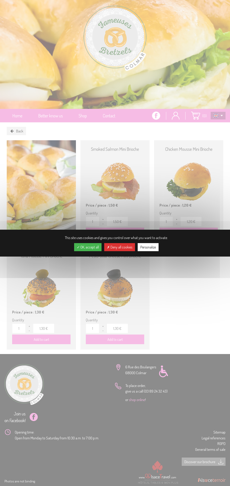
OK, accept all (88, 247)
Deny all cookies (119, 247)
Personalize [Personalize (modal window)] (148, 247)
